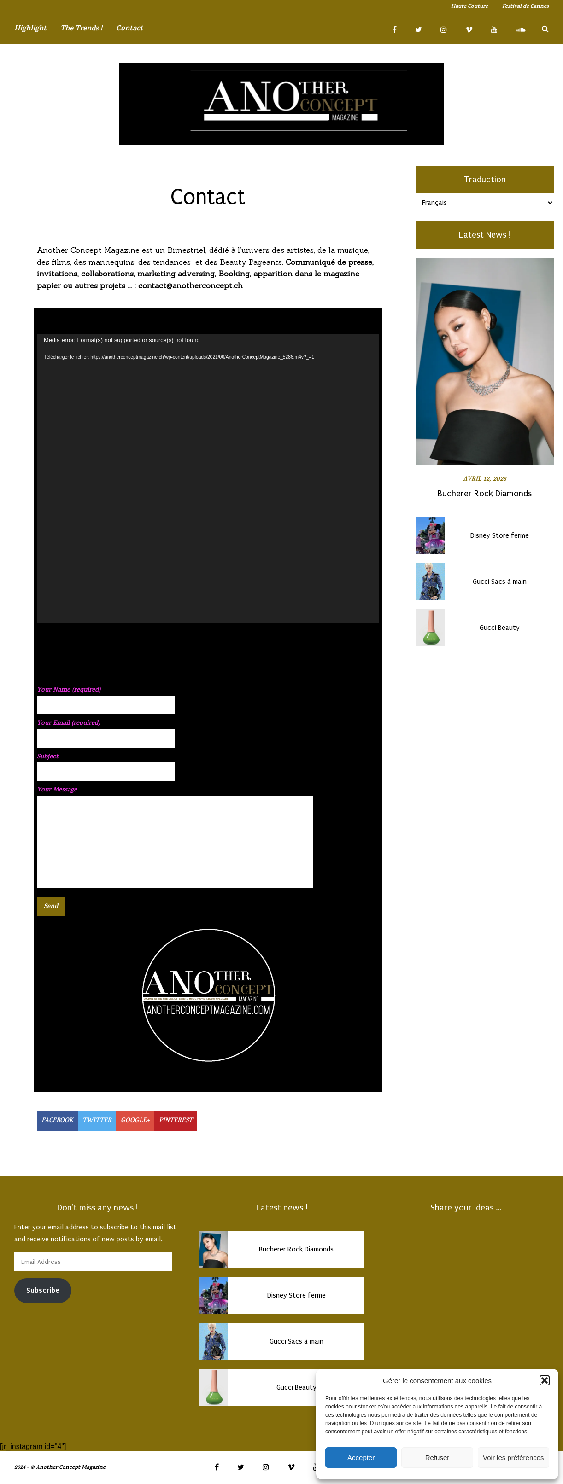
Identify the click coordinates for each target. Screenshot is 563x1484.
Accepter (361, 1457)
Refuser (437, 1457)
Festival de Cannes (525, 7)
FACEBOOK (57, 1121)
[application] (208, 478)
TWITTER (96, 1121)
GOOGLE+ (135, 1121)
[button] (544, 1380)
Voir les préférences (513, 1457)
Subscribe (42, 1290)
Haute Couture (469, 7)
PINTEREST (176, 1121)
